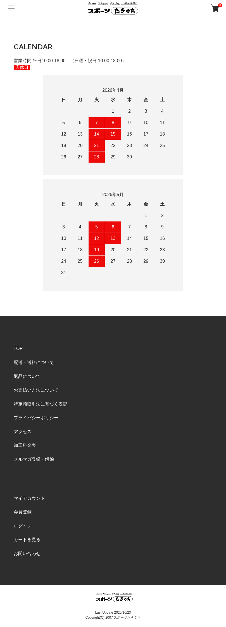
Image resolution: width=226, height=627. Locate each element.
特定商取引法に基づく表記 (40, 404)
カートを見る (27, 539)
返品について (27, 376)
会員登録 (23, 512)
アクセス (23, 431)
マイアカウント (29, 498)
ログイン (23, 526)
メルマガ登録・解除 (34, 459)
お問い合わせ (27, 553)
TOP (18, 348)
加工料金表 (25, 445)
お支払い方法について (36, 390)
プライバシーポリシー (36, 417)
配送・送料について (34, 362)
